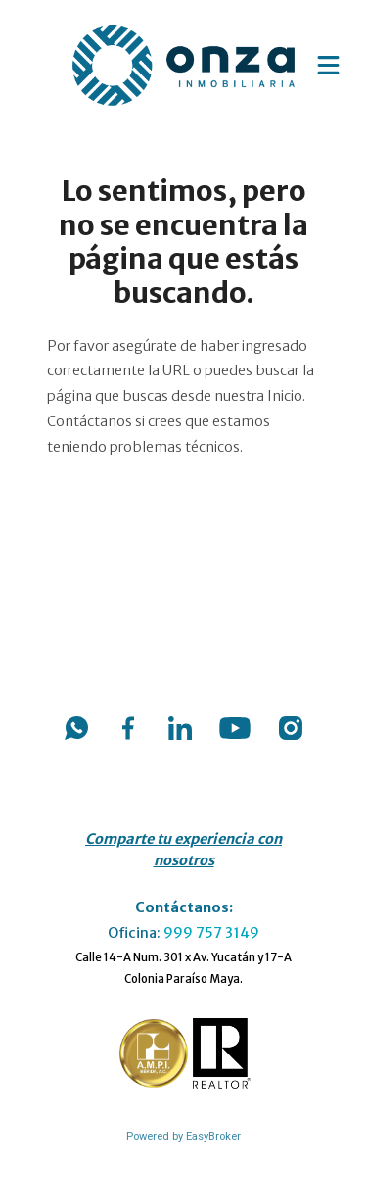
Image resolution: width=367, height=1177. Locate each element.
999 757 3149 (211, 933)
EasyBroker (213, 1136)
